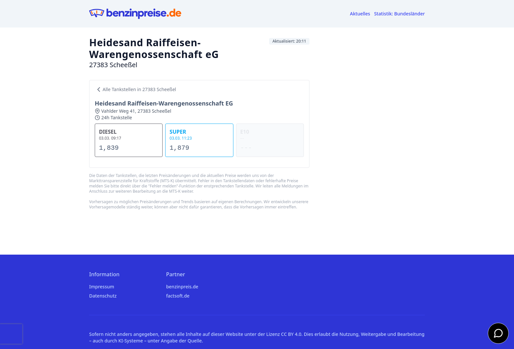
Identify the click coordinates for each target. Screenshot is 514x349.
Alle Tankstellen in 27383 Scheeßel (135, 89)
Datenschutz (103, 296)
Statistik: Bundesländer (399, 13)
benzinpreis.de (182, 286)
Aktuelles (360, 13)
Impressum (101, 286)
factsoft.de (177, 296)
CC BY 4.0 (291, 334)
